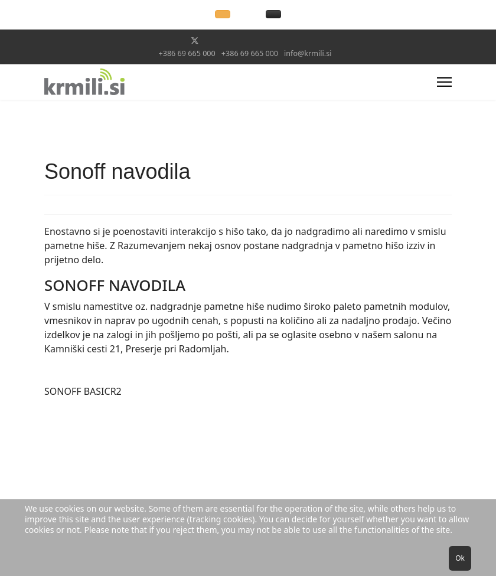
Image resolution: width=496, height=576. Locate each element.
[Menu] (444, 82)
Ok (460, 558)
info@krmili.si (307, 53)
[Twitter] (195, 40)
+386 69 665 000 (187, 53)
